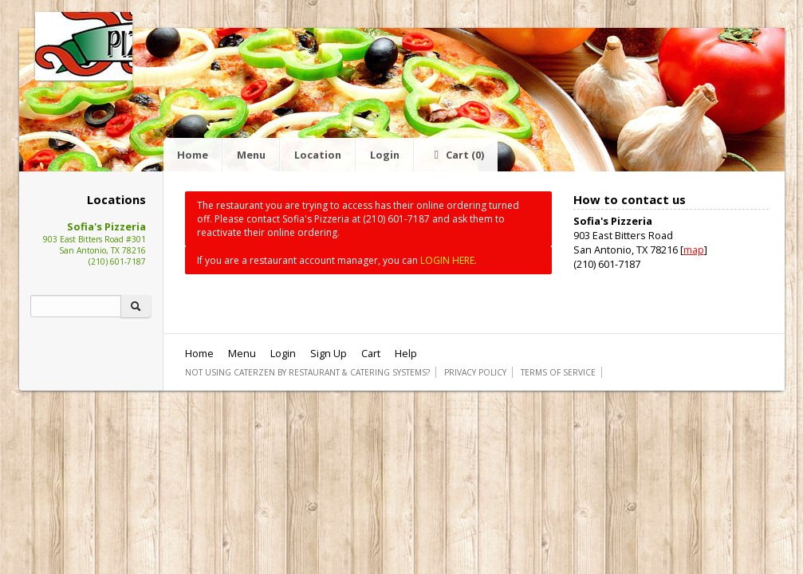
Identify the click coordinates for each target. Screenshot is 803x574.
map (693, 249)
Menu (251, 154)
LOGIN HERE (447, 260)
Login (385, 154)
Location (317, 154)
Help (406, 353)
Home (192, 154)
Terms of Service (558, 372)
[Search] (75, 306)
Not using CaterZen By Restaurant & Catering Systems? (307, 372)
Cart (456, 154)
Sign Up (328, 353)
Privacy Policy (475, 372)
